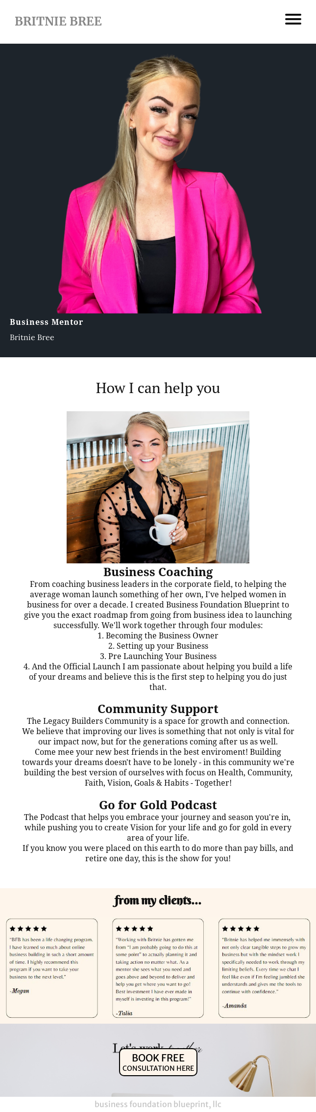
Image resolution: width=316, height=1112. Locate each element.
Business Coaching (158, 571)
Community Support (158, 708)
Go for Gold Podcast (158, 804)
